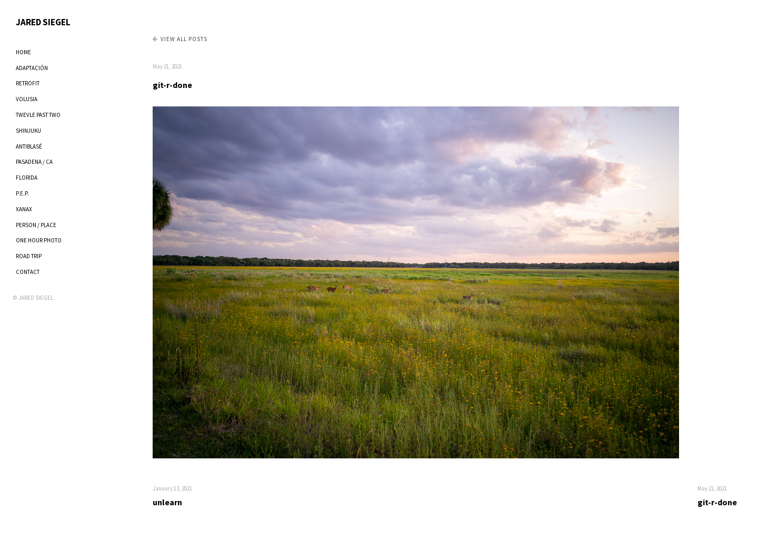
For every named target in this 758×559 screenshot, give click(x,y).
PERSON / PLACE (36, 225)
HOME (23, 52)
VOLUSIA (26, 99)
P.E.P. (22, 193)
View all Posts (180, 39)
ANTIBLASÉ (29, 146)
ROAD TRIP (29, 256)
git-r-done (172, 85)
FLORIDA (26, 177)
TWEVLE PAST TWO (38, 115)
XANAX (24, 209)
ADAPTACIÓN (32, 68)
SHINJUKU (28, 130)
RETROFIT (27, 83)
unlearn (167, 502)
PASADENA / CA (34, 161)
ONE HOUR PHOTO (39, 240)
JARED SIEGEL (43, 22)
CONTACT (27, 272)
